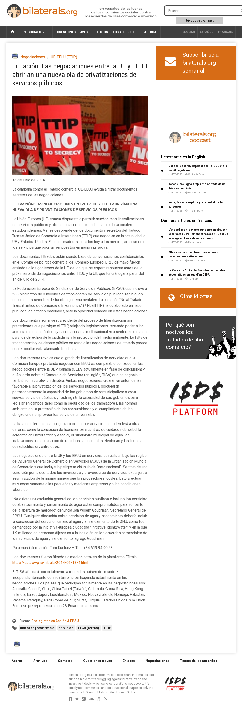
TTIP (107, 628)
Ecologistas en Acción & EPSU (55, 621)
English (188, 32)
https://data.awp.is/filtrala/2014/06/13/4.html (50, 562)
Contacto (65, 661)
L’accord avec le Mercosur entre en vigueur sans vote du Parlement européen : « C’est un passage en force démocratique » (198, 234)
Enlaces (129, 661)
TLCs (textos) (89, 628)
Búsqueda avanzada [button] (199, 20)
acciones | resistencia (37, 628)
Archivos (40, 661)
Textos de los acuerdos (115, 32)
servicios (66, 628)
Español (206, 32)
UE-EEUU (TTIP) (64, 57)
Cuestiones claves (72, 32)
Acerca (150, 32)
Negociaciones (35, 32)
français (225, 32)
